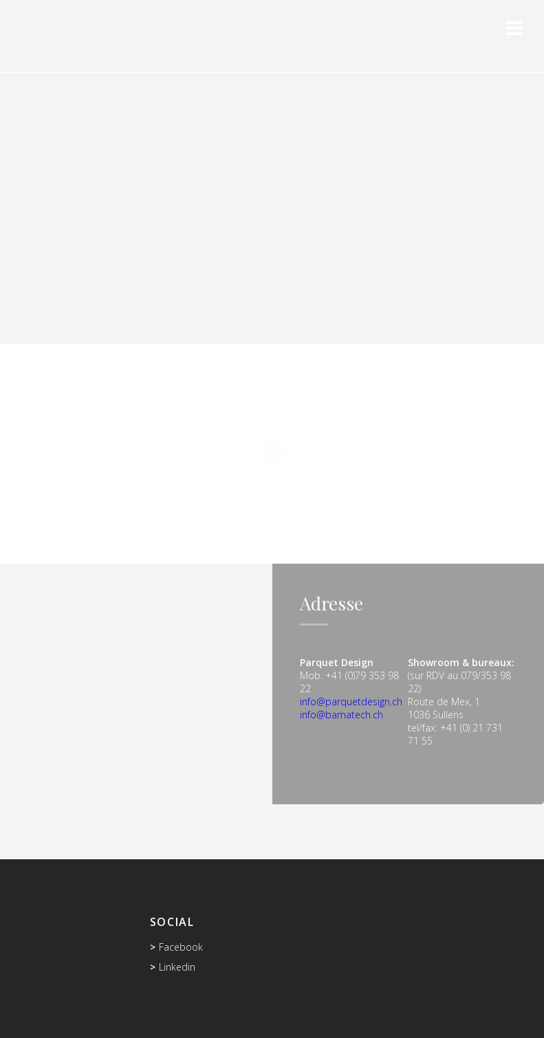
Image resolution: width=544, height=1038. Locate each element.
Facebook (181, 946)
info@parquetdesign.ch (351, 701)
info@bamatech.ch (341, 714)
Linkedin (177, 966)
